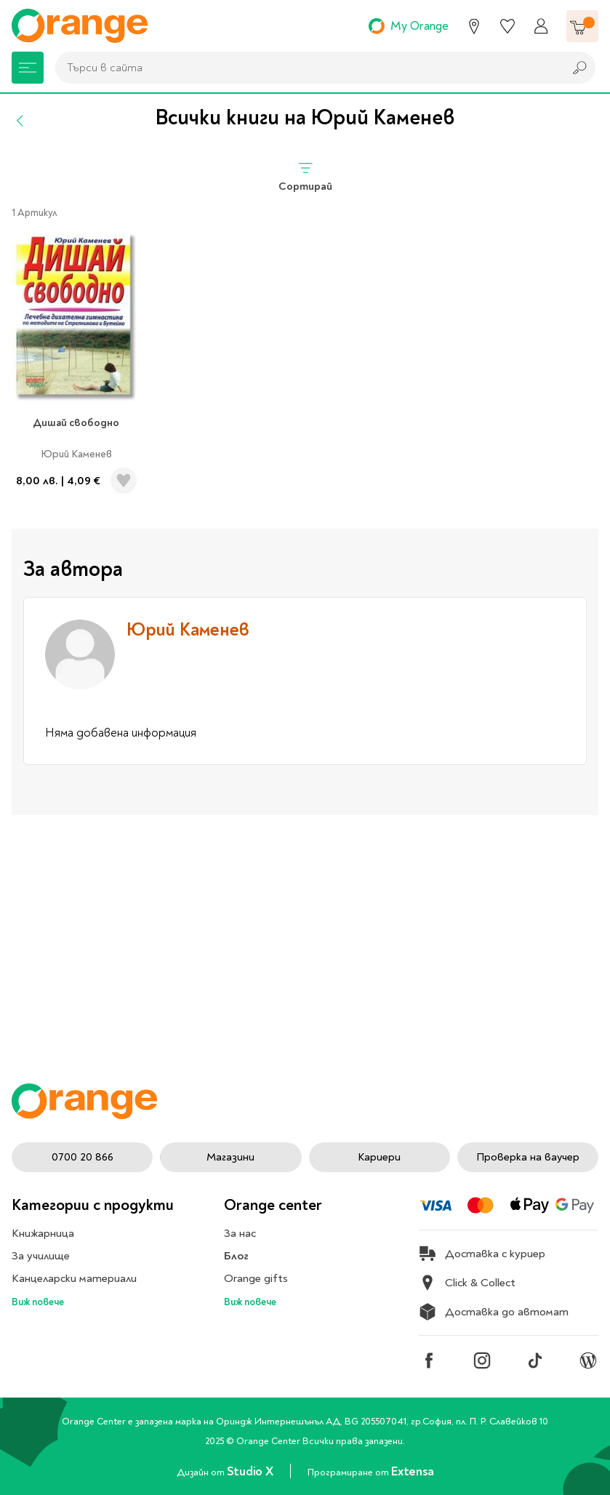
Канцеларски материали (74, 1278)
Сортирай (305, 176)
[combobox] (305, 68)
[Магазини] (474, 26)
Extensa (412, 1471)
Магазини (230, 1157)
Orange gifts (256, 1278)
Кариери (379, 1157)
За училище (41, 1255)
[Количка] (582, 26)
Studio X (251, 1471)
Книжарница (43, 1233)
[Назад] (20, 120)
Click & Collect (467, 1282)
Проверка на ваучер (527, 1157)
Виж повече (38, 1302)
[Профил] (541, 26)
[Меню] (28, 68)
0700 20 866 (82, 1157)
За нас (240, 1233)
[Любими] (507, 26)
